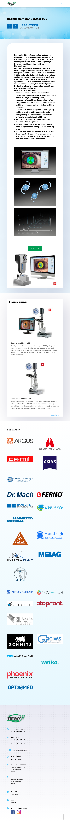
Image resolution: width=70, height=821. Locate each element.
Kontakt (35, 248)
